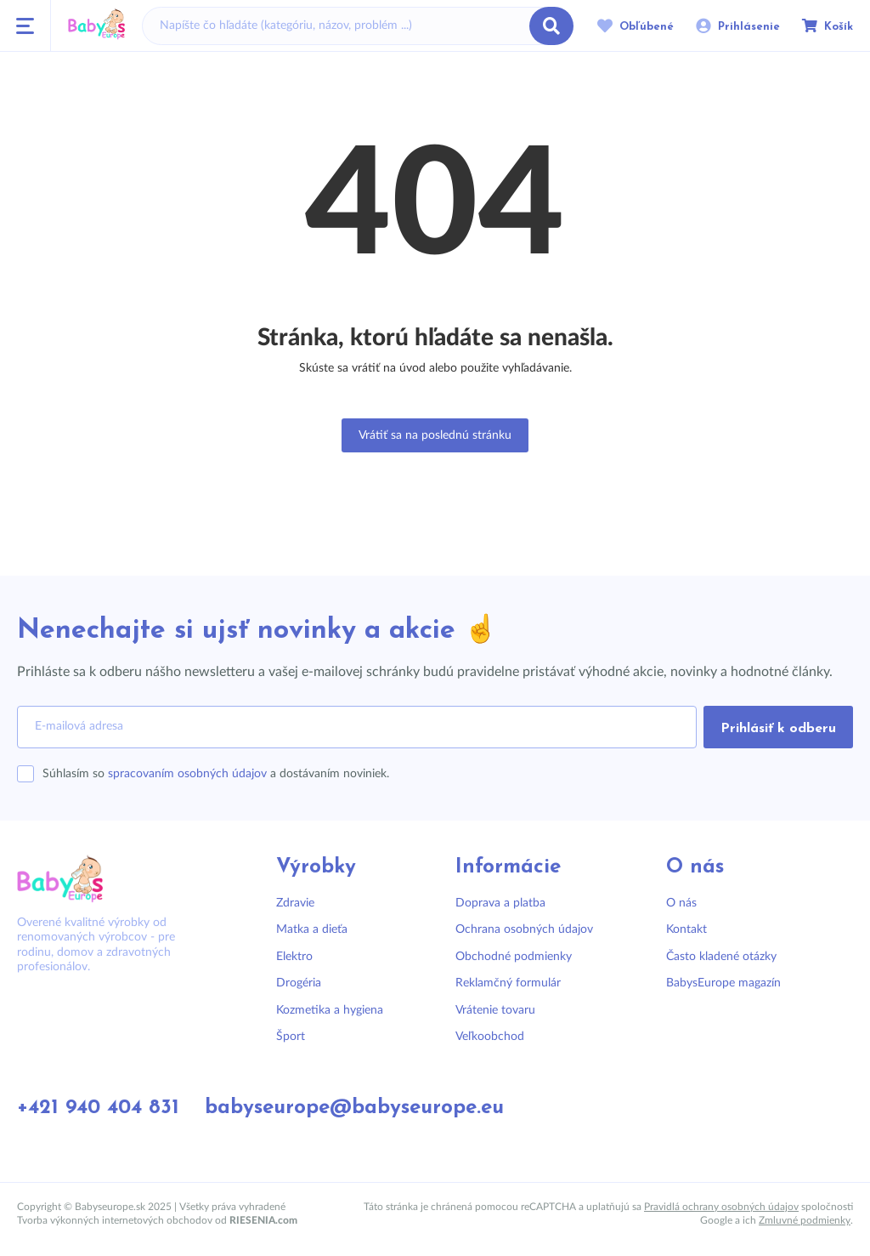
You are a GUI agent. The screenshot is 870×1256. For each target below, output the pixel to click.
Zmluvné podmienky (804, 1220)
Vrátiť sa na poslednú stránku (435, 435)
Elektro (294, 957)
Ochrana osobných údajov (524, 929)
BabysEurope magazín (723, 983)
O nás (681, 903)
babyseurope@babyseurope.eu (354, 1108)
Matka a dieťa (311, 929)
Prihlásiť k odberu (778, 729)
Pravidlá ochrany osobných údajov (721, 1207)
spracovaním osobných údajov (187, 774)
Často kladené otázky (721, 957)
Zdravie (295, 903)
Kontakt (686, 929)
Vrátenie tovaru (495, 1010)
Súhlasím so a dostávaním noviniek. (215, 774)
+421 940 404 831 (98, 1108)
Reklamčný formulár (508, 983)
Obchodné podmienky (513, 957)
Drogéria (298, 983)
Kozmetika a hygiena (329, 1010)
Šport (290, 1037)
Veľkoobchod (489, 1037)
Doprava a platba (500, 903)
